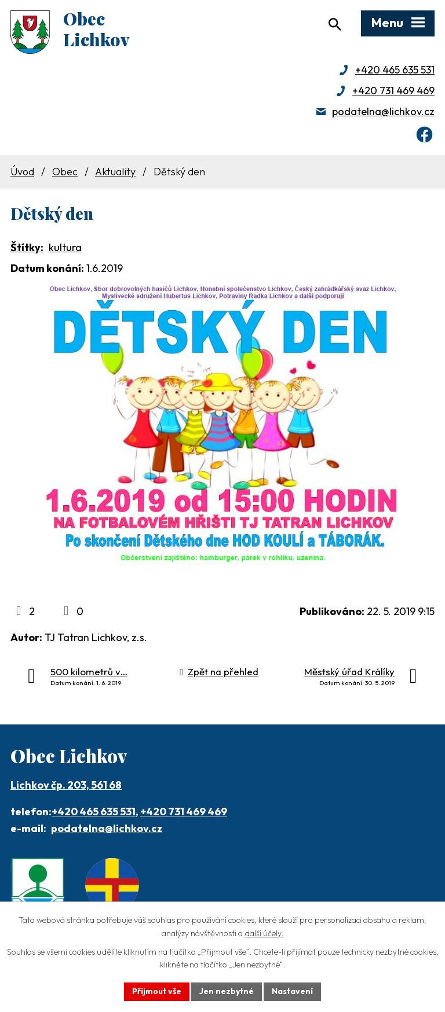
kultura (65, 247)
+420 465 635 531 (395, 69)
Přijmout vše (156, 991)
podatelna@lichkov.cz (383, 111)
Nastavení (292, 991)
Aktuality (115, 171)
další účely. (264, 933)
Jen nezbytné (226, 991)
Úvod (22, 171)
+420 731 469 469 (393, 90)
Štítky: (26, 247)
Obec (65, 171)
